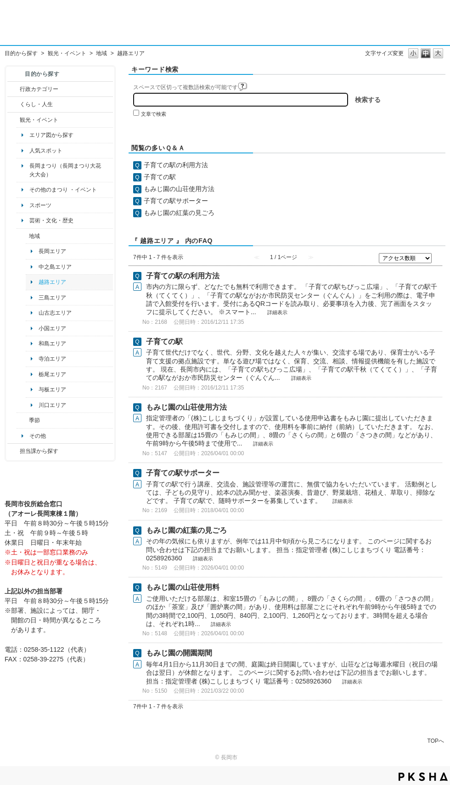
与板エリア (52, 389)
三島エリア (52, 297)
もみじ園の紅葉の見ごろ (179, 212)
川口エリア (52, 405)
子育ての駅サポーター (176, 200)
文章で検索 (153, 114)
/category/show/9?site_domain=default (13, 451)
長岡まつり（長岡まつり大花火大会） (65, 170)
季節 (34, 420)
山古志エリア (55, 313)
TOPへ (436, 741)
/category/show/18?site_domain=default (13, 120)
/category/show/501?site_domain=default (23, 420)
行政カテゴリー (39, 89)
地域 (101, 53)
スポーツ (40, 205)
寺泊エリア (52, 359)
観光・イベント (67, 53)
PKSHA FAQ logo (423, 777)
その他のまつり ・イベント (63, 189)
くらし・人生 (36, 104)
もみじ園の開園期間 (179, 653)
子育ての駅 (160, 177)
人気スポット (45, 150)
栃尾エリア (52, 374)
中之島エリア (55, 267)
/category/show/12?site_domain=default (13, 104)
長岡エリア (52, 251)
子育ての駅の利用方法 (176, 165)
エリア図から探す (51, 135)
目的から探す (21, 53)
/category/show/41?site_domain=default (23, 236)
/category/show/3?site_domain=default (13, 89)
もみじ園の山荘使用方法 (179, 188)
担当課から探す (39, 451)
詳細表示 (277, 312)
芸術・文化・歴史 (51, 220)
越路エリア (52, 282)
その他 (37, 436)
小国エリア (52, 328)
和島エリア (52, 343)
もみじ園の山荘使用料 (182, 587)
